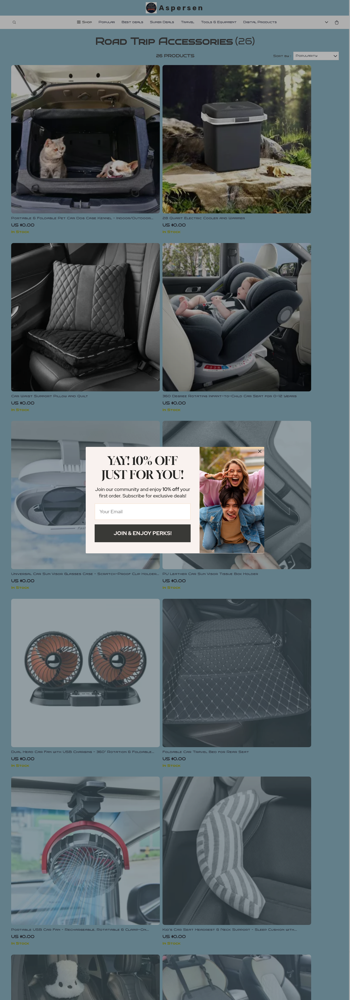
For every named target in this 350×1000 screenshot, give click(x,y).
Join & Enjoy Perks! (143, 533)
